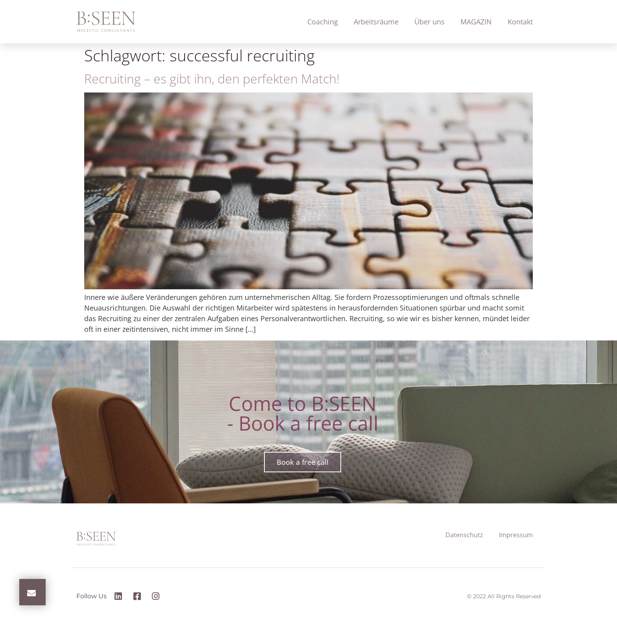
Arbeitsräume (376, 21)
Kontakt (520, 21)
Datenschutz (464, 535)
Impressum (516, 535)
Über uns (429, 21)
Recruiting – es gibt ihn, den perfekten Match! (212, 78)
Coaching (322, 21)
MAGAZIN (476, 21)
